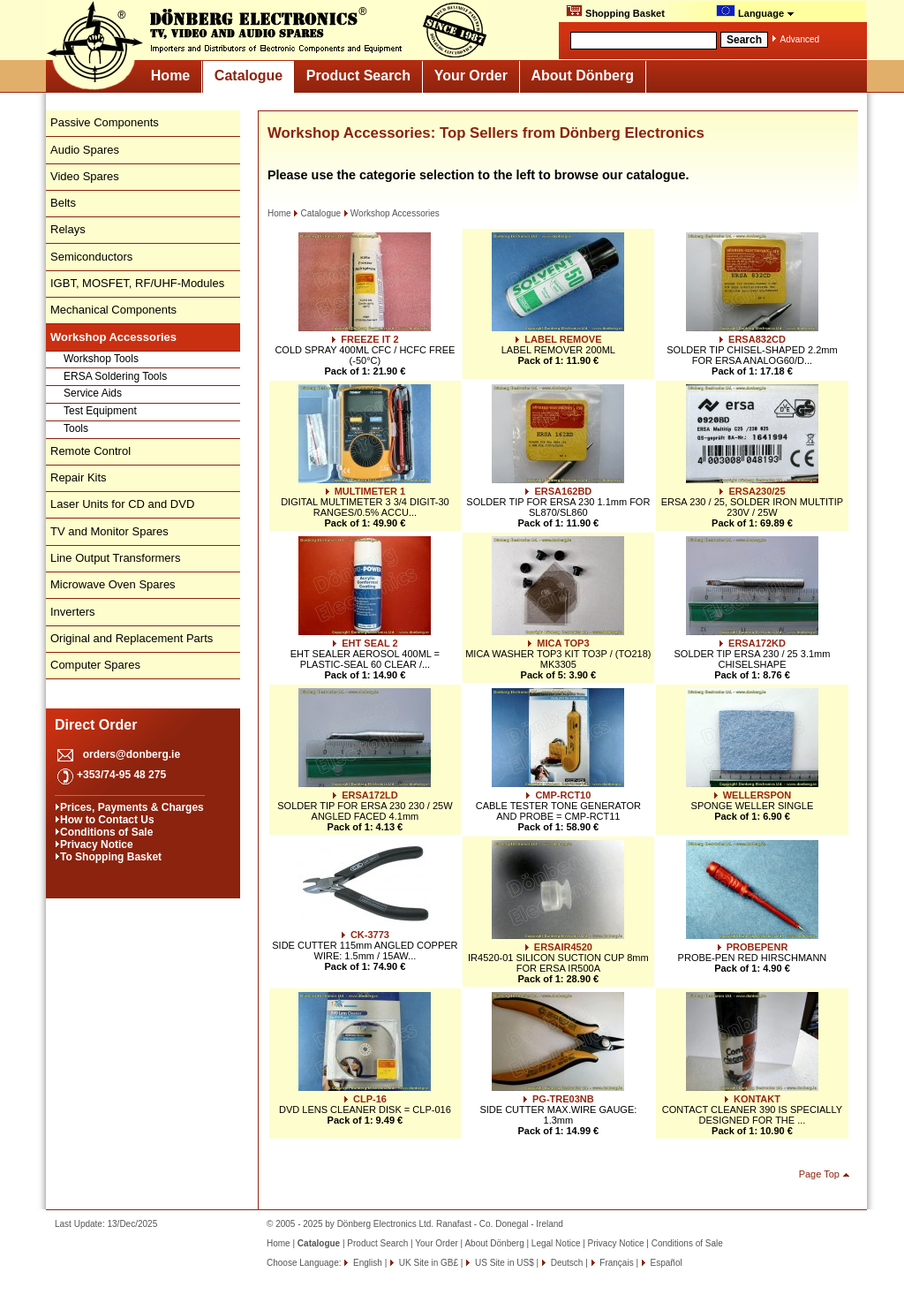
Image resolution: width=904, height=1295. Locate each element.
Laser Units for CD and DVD (122, 504)
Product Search (358, 75)
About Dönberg (582, 75)
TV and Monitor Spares (109, 531)
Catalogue (248, 75)
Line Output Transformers (115, 557)
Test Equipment (100, 411)
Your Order (471, 75)
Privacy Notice (96, 844)
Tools (76, 428)
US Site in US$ (504, 1263)
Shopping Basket (615, 11)
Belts (63, 202)
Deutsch (565, 1263)
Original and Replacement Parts (131, 638)
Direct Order (96, 724)
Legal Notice (556, 1243)
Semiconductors (91, 256)
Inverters (72, 611)
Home (170, 75)
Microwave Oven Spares (113, 584)
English (366, 1263)
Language (755, 11)
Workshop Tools (101, 358)
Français (616, 1263)
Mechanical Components (113, 309)
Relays (68, 229)
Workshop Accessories (391, 213)
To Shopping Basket (111, 857)
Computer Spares (95, 664)
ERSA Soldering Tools (115, 376)
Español (665, 1263)
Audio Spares (84, 149)
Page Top (819, 1174)
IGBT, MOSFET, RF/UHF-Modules (137, 283)
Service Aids (93, 393)
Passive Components (104, 122)
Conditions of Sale (106, 832)
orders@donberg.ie (131, 754)
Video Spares (84, 176)
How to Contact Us (107, 820)
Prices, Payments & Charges (132, 807)
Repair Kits (78, 477)
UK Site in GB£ (428, 1263)
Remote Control (90, 451)
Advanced (799, 39)
